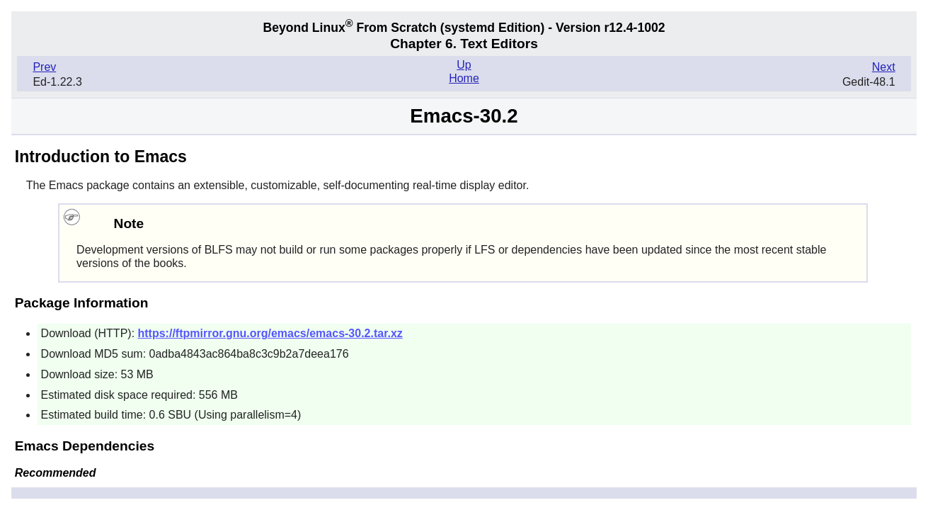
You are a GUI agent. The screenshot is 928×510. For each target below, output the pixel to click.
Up (464, 65)
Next (883, 67)
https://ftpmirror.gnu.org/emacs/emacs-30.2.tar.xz (270, 333)
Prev (44, 67)
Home (464, 78)
